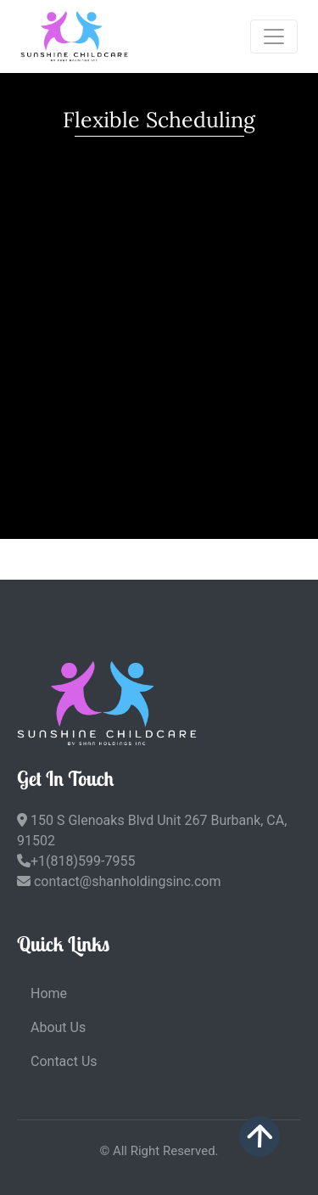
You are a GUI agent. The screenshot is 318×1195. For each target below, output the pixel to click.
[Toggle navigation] (274, 36)
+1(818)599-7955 (76, 861)
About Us (58, 1027)
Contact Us (64, 1061)
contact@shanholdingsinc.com (119, 881)
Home (49, 993)
